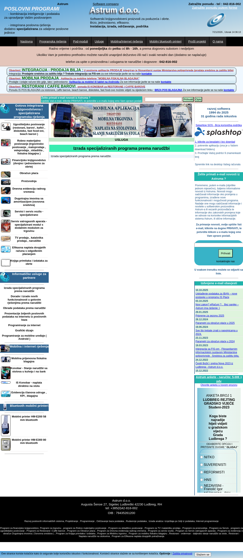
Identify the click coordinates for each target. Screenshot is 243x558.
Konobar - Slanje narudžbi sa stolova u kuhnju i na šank (28, 370)
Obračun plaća (29, 173)
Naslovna (26, 41)
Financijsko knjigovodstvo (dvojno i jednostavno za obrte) (29, 163)
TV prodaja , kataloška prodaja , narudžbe (29, 239)
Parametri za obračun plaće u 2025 (215, 323)
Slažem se (202, 554)
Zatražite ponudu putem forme (214, 7)
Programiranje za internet (24, 325)
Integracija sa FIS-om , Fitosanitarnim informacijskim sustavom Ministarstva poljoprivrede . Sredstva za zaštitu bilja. (217, 352)
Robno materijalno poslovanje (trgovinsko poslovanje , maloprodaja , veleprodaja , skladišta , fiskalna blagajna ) (29, 147)
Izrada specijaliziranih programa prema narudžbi (24, 289)
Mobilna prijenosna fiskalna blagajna (28, 360)
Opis (198, 99)
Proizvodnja (29, 181)
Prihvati (188, 99)
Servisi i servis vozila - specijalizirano (29, 213)
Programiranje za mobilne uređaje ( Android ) (24, 337)
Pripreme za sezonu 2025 (209, 315)
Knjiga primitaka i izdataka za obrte (28, 262)
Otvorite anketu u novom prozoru (219, 385)
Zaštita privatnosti (182, 553)
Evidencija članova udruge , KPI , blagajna (29, 394)
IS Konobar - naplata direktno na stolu (29, 384)
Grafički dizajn (24, 330)
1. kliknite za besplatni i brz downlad (215, 141)
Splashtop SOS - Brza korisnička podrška (219, 125)
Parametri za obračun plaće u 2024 (215, 341)
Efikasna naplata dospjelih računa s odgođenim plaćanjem (29, 251)
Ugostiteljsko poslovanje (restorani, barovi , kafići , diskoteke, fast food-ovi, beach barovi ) (29, 129)
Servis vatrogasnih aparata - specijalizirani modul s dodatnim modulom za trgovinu (29, 226)
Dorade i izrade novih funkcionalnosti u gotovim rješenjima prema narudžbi (24, 299)
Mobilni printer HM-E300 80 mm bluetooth (29, 441)
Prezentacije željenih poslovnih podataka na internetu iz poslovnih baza (24, 317)
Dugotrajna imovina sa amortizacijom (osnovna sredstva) (29, 202)
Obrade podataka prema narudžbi (24, 308)
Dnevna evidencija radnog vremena (29, 190)
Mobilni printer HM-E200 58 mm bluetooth (29, 418)
